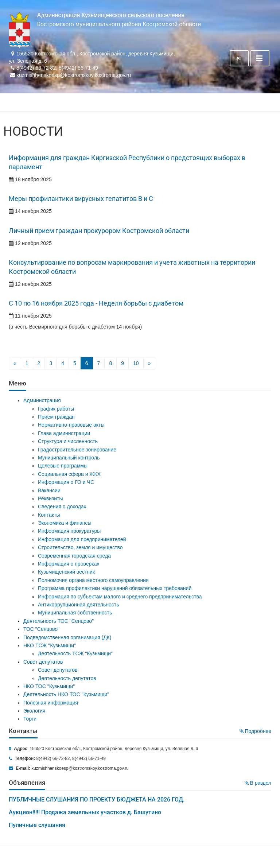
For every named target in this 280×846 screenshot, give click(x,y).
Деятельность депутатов (67, 678)
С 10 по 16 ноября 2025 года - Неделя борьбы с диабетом (96, 303)
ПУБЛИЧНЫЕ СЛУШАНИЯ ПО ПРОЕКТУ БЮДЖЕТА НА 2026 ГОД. (96, 799)
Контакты (49, 515)
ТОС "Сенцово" (41, 629)
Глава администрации (64, 433)
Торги (29, 719)
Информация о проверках (69, 564)
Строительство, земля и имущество (80, 547)
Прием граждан (56, 417)
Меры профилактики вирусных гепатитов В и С (81, 198)
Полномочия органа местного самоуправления (93, 580)
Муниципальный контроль (69, 458)
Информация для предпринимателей (82, 539)
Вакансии (49, 490)
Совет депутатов (43, 662)
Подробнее (256, 731)
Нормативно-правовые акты (71, 425)
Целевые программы (63, 466)
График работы (56, 409)
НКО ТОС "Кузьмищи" (49, 686)
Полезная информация (50, 703)
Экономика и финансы (65, 523)
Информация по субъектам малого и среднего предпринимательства (120, 596)
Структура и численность (68, 441)
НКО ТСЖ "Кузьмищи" (49, 645)
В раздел (258, 783)
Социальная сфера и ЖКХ (69, 474)
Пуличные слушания (37, 825)
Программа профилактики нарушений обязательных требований (114, 588)
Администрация (42, 400)
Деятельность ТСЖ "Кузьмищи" (75, 653)
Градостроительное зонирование (77, 450)
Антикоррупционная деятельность (78, 605)
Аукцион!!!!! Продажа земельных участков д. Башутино (85, 812)
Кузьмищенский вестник (66, 572)
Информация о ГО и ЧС (66, 482)
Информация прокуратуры (69, 531)
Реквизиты (50, 498)
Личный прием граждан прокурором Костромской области (99, 230)
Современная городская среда (74, 556)
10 (136, 363)
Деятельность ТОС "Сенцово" (58, 621)
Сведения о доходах (62, 506)
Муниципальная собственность (75, 613)
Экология (34, 711)
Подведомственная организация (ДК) (67, 637)
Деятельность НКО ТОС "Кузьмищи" (66, 694)
